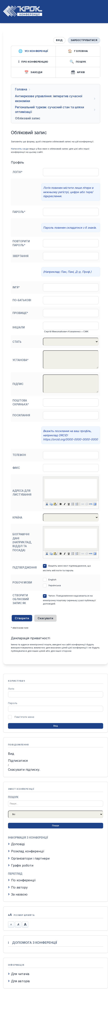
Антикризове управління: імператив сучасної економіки (48, 98)
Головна (78, 51)
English (52, 579)
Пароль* (18, 211)
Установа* (20, 360)
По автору (18, 887)
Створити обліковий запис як (20, 599)
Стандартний (18, 924)
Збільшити (25, 924)
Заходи (33, 72)
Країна (17, 517)
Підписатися (18, 761)
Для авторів (19, 981)
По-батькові (21, 300)
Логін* (17, 172)
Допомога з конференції (32, 942)
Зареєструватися (84, 40)
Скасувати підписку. (24, 769)
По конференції (22, 880)
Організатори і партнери (29, 858)
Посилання (21, 415)
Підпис (17, 384)
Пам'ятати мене (24, 716)
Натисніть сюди (20, 148)
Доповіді (16, 844)
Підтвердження (24, 567)
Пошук (78, 61)
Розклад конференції (26, 851)
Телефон (19, 455)
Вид (11, 754)
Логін (11, 688)
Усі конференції (33, 51)
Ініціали (18, 327)
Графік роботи (20, 865)
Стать (16, 341)
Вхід (59, 40)
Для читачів (18, 974)
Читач (51, 595)
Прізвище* (20, 313)
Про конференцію (33, 61)
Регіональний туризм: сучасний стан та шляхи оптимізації (49, 109)
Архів (78, 72)
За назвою (17, 894)
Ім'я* (16, 287)
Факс (16, 467)
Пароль (12, 703)
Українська (54, 585)
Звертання (20, 256)
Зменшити (11, 924)
